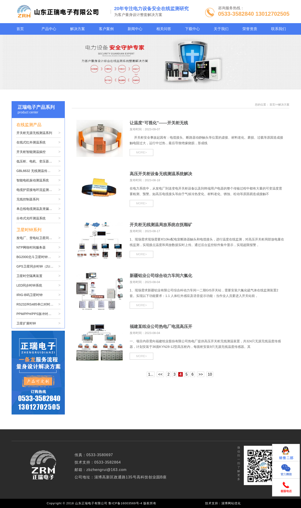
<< (160, 374)
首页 (272, 104)
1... (150, 374)
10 (210, 374)
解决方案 (283, 104)
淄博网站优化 (231, 503)
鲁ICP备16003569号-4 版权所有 (133, 503)
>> (200, 374)
